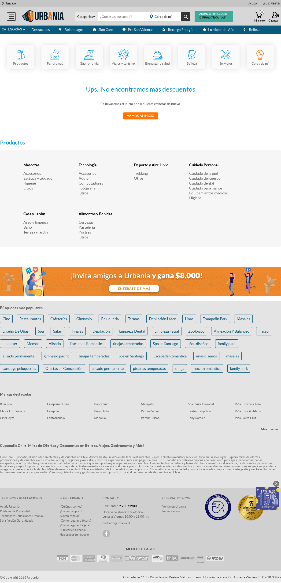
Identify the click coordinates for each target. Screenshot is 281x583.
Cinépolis (53, 411)
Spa (41, 331)
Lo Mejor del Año (218, 30)
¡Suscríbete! (271, 3)
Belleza (252, 30)
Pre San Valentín (137, 30)
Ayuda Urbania (10, 506)
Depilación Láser (162, 319)
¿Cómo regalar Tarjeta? (75, 525)
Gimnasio (84, 319)
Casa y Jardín (34, 214)
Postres (85, 232)
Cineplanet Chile (58, 404)
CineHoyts (7, 418)
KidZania (100, 418)
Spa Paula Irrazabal (201, 404)
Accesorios (32, 173)
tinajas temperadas (128, 344)
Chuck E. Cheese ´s (13, 411)
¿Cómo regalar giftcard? (75, 520)
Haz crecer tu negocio (74, 534)
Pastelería (87, 227)
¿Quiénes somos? (71, 506)
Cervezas (86, 222)
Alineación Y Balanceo (231, 331)
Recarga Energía (178, 30)
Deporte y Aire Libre (151, 165)
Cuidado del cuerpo (205, 178)
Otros (28, 188)
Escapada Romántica (87, 344)
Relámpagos (71, 30)
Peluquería (110, 319)
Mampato (147, 404)
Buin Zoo (6, 404)
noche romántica (207, 368)
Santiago (10, 3)
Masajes (243, 319)
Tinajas (77, 331)
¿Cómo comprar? (71, 511)
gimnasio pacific (56, 356)
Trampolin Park (215, 319)
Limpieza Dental (132, 331)
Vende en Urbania (174, 506)
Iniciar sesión (171, 511)
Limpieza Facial (167, 331)
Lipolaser (10, 344)
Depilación (101, 331)
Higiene (29, 183)
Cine (6, 319)
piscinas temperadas (149, 368)
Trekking (141, 173)
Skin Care (103, 30)
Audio (84, 178)
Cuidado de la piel (203, 173)
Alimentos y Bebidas (95, 214)
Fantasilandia (56, 418)
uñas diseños (198, 344)
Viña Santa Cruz (245, 418)
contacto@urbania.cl (116, 523)
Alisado (55, 344)
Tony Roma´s (196, 418)
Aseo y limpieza (35, 222)
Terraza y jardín (35, 232)
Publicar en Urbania (73, 530)
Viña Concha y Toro (248, 404)
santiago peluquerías (19, 368)
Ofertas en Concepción (63, 368)
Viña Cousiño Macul (248, 411)
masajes (232, 356)
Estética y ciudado (37, 178)
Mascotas (31, 165)
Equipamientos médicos (208, 193)
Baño (27, 227)
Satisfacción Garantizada (16, 520)
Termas (134, 319)
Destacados (41, 30)
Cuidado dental (201, 183)
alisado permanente (18, 356)
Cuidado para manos (205, 188)
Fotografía (87, 188)
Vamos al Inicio (140, 116)
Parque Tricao (150, 418)
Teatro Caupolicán (200, 411)
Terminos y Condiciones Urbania (21, 516)
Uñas (189, 319)
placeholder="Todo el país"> (168, 16)
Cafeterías (58, 319)
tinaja (179, 368)
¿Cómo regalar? (70, 516)
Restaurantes (30, 319)
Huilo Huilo (101, 411)
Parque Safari (150, 411)
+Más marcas (268, 429)
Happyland (101, 404)
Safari (57, 331)
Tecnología (87, 165)
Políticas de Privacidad (15, 511)
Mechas (33, 344)
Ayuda (252, 3)
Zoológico (196, 331)
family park (227, 344)
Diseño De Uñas (16, 331)
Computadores (91, 183)
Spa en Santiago (165, 344)
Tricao (264, 331)
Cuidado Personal (203, 165)
